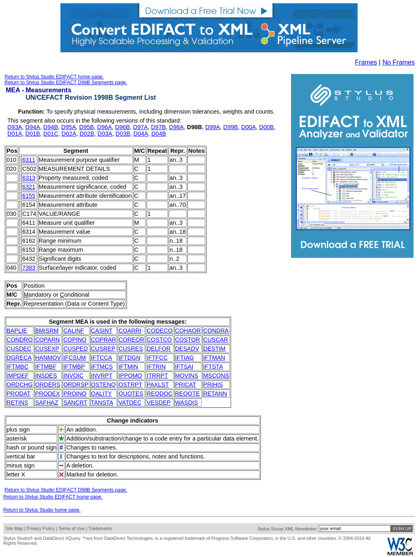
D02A (69, 133)
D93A (14, 127)
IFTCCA (101, 357)
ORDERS (47, 384)
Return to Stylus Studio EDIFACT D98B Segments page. (65, 82)
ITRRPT (157, 375)
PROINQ (75, 393)
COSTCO (159, 339)
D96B (122, 127)
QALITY (101, 393)
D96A (104, 127)
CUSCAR (215, 339)
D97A (140, 127)
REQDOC (159, 393)
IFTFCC (157, 357)
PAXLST (158, 384)
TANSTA (102, 402)
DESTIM (214, 348)
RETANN (215, 393)
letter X (16, 474)
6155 (28, 195)
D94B (50, 127)
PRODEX (47, 393)
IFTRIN (156, 366)
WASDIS (186, 402)
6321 (28, 186)
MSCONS (216, 375)
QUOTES (130, 393)
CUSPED (75, 348)
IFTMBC (18, 366)
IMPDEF (18, 375)
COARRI (129, 330)
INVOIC (73, 375)
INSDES (46, 375)
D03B (123, 133)
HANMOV (48, 357)
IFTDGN (129, 357)
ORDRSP (76, 384)
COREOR (131, 339)
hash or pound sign (31, 447)
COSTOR (187, 339)
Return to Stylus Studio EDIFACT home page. (54, 77)
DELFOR (158, 348)
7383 (28, 267)
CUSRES (130, 348)
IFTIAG (184, 357)
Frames (366, 62)
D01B (32, 133)
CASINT (102, 330)
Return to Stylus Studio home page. (41, 510)
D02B (87, 133)
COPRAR (103, 339)
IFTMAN (214, 357)
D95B (86, 127)
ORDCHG (20, 384)
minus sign (21, 465)
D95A (68, 127)
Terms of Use (71, 528)
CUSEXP (47, 348)
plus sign (18, 429)
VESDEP (158, 402)
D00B (266, 127)
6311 (28, 160)
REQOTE (187, 393)
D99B (230, 127)
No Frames (398, 62)
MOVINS (186, 375)
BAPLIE (17, 330)
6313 (28, 177)
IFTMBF (45, 366)
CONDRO (20, 339)
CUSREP (103, 348)
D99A (212, 127)
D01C (50, 133)
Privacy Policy (40, 528)
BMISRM (47, 330)
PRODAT (19, 393)
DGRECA (19, 357)
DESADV (187, 348)
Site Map (14, 528)
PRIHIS (213, 384)
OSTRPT (130, 384)
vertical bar (21, 456)
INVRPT (102, 375)
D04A (140, 133)
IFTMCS (102, 366)
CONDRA (216, 330)
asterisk (17, 438)
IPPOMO (130, 375)
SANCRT (75, 402)
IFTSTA (213, 366)
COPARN (47, 339)
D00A (248, 127)
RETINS (17, 402)
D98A (176, 127)
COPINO (75, 339)
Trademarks (100, 528)
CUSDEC (19, 348)
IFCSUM (74, 357)
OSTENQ (103, 384)
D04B (158, 133)
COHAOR (188, 330)
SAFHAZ (46, 402)
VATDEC (129, 402)
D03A (105, 133)
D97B (158, 127)
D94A (32, 127)
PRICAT (185, 384)
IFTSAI (184, 366)
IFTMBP (74, 366)
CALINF (73, 330)
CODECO (159, 330)
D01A (14, 133)
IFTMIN (128, 366)
